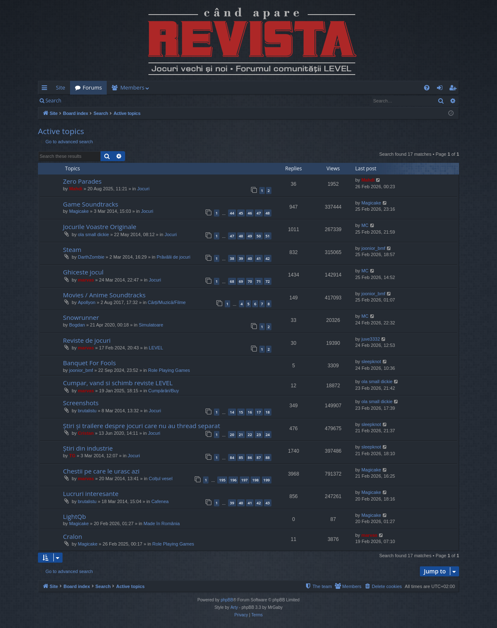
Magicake (79, 211)
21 (241, 434)
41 (258, 258)
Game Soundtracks (90, 204)
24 (268, 434)
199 (267, 480)
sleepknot (371, 361)
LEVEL (156, 347)
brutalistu (87, 410)
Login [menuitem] (441, 89)
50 (258, 236)
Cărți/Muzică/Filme (167, 302)
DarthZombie (91, 256)
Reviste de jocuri (86, 340)
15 (241, 412)
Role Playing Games (169, 370)
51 (268, 236)
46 (250, 213)
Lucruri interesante (90, 493)
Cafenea (160, 501)
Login (79, 100)
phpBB (227, 600)
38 (232, 258)
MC (365, 225)
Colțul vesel (161, 478)
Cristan (86, 433)
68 (232, 281)
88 (268, 457)
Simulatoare (151, 324)
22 (250, 434)
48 (268, 213)
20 (232, 434)
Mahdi (76, 188)
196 (233, 480)
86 (250, 457)
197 (244, 480)
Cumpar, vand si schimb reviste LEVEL (118, 383)
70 (250, 281)
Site (60, 87)
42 (268, 258)
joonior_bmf (373, 248)
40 (250, 258)
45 (241, 213)
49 (250, 236)
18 (268, 412)
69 (241, 281)
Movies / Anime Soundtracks (104, 295)
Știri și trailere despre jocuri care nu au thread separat (141, 425)
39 (241, 258)
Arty (234, 607)
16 (250, 412)
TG (72, 455)
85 (241, 457)
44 (232, 213)
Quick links (46, 89)
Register (107, 100)
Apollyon (86, 302)
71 (258, 281)
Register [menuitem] (454, 89)
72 (268, 281)
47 (258, 213)
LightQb (74, 516)
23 (258, 434)
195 (222, 480)
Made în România (161, 523)
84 (232, 457)
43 (268, 503)
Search (53, 100)
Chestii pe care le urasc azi (101, 471)
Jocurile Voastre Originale (99, 226)
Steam (72, 249)
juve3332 (370, 338)
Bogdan (77, 324)
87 (258, 457)
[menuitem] (297, 88)
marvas (86, 279)
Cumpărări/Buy (163, 390)
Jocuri (143, 188)
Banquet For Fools (89, 363)
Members (132, 87)
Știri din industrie (88, 448)
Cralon (72, 536)
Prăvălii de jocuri (174, 256)
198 (255, 480)
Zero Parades (82, 181)
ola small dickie (93, 234)
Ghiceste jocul (83, 272)
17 (258, 412)
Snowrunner (81, 317)
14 (232, 412)
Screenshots (80, 403)
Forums (92, 87)
